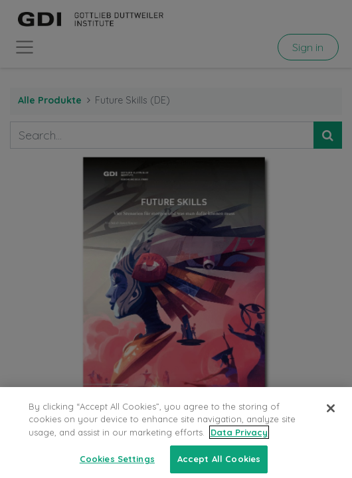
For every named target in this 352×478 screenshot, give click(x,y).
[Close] (330, 415)
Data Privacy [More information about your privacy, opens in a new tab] (239, 439)
